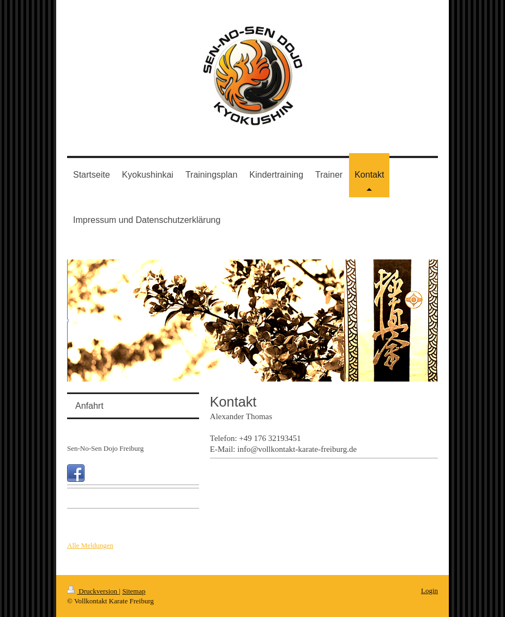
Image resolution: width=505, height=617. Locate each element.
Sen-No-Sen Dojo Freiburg (105, 448)
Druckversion (93, 591)
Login (429, 590)
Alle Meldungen (90, 545)
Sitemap (134, 591)
